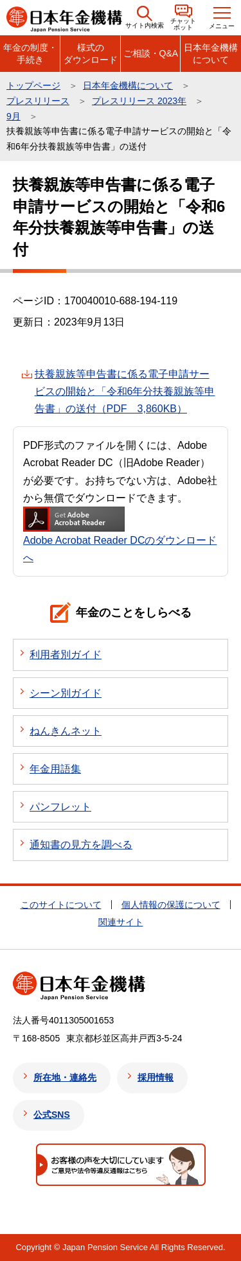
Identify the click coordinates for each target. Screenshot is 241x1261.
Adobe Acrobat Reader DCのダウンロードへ (120, 535)
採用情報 (156, 1077)
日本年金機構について (211, 53)
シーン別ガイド (66, 693)
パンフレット (60, 806)
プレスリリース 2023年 (139, 101)
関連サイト (120, 922)
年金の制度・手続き (30, 53)
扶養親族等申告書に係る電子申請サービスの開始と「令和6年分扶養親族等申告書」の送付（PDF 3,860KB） (125, 391)
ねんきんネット (66, 731)
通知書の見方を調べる (81, 844)
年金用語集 (55, 768)
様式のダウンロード (91, 53)
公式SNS (51, 1114)
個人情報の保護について (170, 905)
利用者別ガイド (66, 654)
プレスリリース (37, 101)
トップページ (33, 85)
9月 (13, 116)
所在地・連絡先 (64, 1077)
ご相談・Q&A (151, 53)
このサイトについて (61, 905)
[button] (144, 17)
